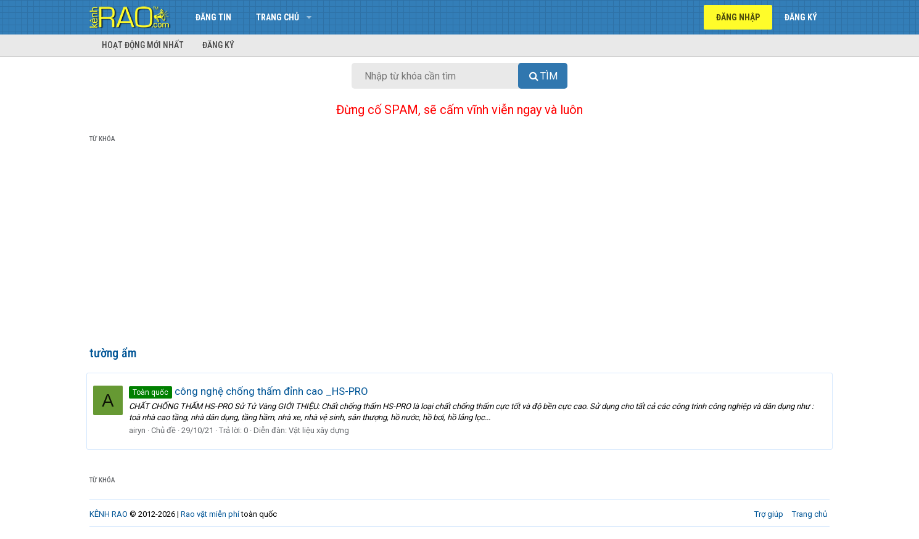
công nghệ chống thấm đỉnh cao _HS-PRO (251, 391)
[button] (308, 17)
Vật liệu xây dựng (322, 430)
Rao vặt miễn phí (210, 514)
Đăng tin (213, 17)
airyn (140, 430)
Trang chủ (277, 17)
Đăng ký (218, 45)
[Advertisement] (459, 247)
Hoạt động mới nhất (143, 45)
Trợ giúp (768, 514)
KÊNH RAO (108, 514)
